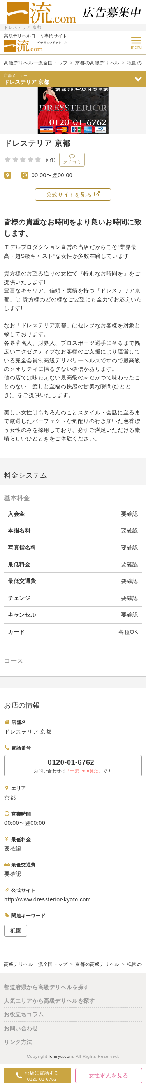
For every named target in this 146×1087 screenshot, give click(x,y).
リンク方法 (18, 1042)
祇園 (15, 930)
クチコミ (72, 158)
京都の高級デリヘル (97, 63)
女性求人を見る (108, 1075)
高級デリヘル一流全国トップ (36, 63)
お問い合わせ (21, 1028)
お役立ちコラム (24, 1014)
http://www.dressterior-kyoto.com (47, 899)
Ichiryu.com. (62, 1056)
